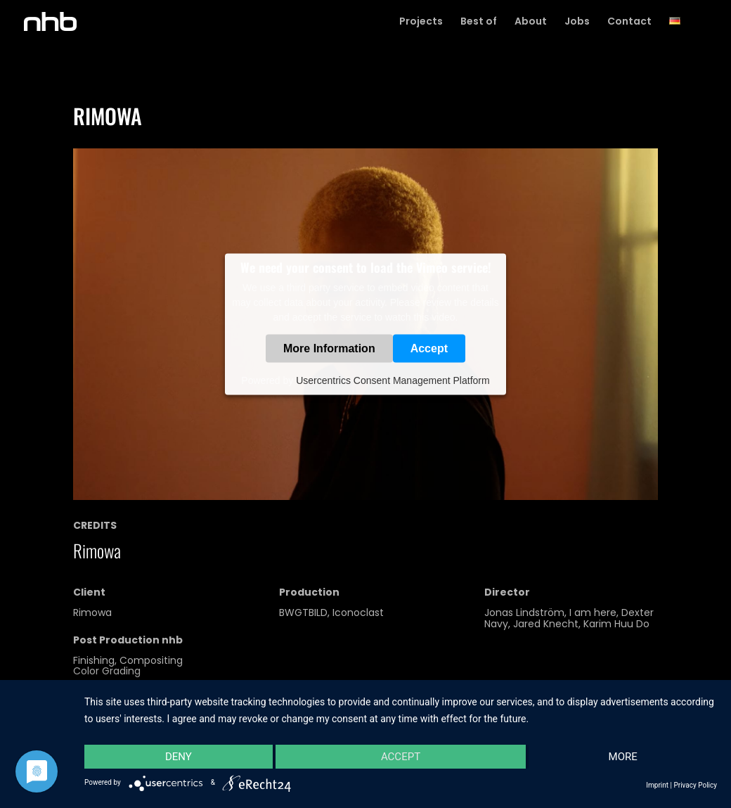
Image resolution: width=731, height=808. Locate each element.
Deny (178, 756)
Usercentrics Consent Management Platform (392, 380)
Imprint (657, 785)
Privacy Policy (695, 785)
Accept (429, 348)
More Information (329, 348)
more (623, 756)
